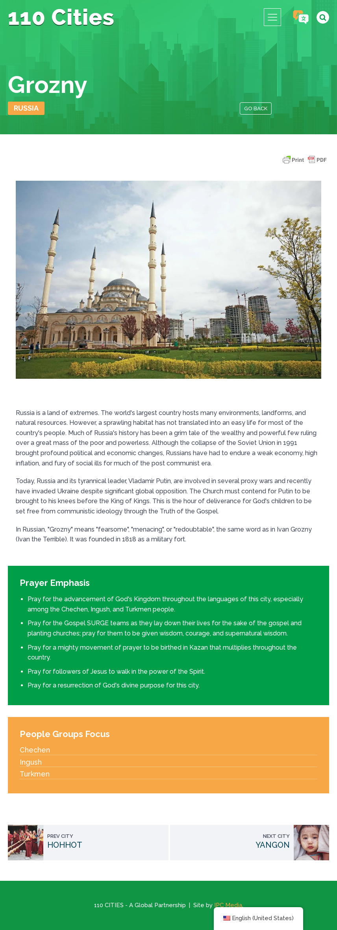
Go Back (255, 108)
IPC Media (228, 905)
